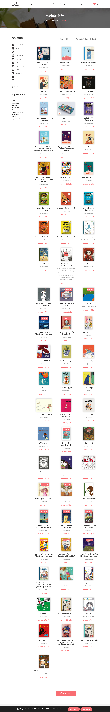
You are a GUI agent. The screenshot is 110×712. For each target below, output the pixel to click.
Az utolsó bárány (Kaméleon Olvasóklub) (43, 333)
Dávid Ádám (60, 273)
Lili (66, 472)
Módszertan (15, 103)
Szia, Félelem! (44, 640)
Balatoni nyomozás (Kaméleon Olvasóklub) (88, 526)
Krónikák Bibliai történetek (88, 119)
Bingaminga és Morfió (66, 613)
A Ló (43, 388)
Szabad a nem (89, 147)
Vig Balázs (69, 279)
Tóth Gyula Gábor (44, 184)
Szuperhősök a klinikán (43, 149)
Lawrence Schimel (44, 446)
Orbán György (83, 306)
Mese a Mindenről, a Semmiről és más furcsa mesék (44, 179)
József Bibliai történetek (66, 237)
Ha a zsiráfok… (88, 332)
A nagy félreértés (88, 583)
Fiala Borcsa (88, 530)
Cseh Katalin (66, 559)
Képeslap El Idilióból (44, 361)
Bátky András (44, 308)
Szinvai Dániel (66, 121)
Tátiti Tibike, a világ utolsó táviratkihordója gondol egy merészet (43, 585)
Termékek (55, 21)
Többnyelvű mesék (18, 112)
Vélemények (15, 114)
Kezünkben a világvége (66, 361)
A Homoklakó (89, 414)
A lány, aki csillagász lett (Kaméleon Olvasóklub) (88, 555)
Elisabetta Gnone (43, 530)
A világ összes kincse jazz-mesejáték (44, 304)
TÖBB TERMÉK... (66, 693)
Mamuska (43, 472)
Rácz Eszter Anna (44, 67)
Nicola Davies (44, 417)
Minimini (43, 613)
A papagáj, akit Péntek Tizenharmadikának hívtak (66, 149)
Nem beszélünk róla (88, 63)
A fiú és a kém (44, 443)
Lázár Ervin (61, 277)
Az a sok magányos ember (66, 91)
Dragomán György (69, 273)
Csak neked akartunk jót (66, 208)
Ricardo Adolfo (44, 616)
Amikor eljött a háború (43, 414)
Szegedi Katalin (44, 266)
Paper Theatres (17, 119)
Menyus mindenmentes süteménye (44, 119)
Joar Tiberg (44, 643)
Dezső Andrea (44, 475)
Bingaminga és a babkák (89, 640)
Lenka (88, 263)
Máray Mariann (66, 94)
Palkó (66, 499)
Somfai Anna (66, 530)
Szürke (88, 613)
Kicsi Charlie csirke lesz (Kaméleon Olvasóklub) (44, 555)
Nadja (88, 390)
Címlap (46, 21)
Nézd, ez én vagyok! (88, 237)
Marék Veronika (66, 337)
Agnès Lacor (66, 475)
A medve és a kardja (88, 499)
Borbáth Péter (71, 268)
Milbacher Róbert (66, 419)
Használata (15, 107)
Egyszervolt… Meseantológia (66, 264)
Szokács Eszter (88, 123)
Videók (14, 116)
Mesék (14, 110)
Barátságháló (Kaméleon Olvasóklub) (66, 526)
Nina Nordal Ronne (88, 616)
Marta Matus (43, 94)
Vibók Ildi (66, 364)
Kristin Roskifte (66, 180)
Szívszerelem (89, 472)
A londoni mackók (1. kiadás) (66, 304)
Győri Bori (84, 240)
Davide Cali (88, 501)
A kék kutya (88, 388)
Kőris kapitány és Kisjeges (43, 63)
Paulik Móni (88, 150)
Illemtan (44, 91)
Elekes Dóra (62, 275)
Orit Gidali (44, 501)
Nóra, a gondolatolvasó (43, 499)
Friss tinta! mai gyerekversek (66, 444)
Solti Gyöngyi (88, 65)
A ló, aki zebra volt (88, 177)
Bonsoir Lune (66, 65)
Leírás (14, 101)
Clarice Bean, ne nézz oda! (43, 671)
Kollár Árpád (43, 153)
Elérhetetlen (88, 91)
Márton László (70, 277)
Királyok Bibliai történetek (89, 209)
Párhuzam (66, 118)
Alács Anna (44, 364)
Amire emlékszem (66, 583)
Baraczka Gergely (62, 268)
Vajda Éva (88, 364)
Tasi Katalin (88, 417)
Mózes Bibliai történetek (44, 237)
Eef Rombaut (88, 475)
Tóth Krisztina (66, 308)
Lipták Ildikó (66, 211)
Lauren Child (43, 674)
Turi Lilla (88, 335)
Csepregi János (69, 271)
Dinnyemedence (66, 63)
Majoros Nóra (44, 123)
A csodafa (88, 303)
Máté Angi (63, 279)
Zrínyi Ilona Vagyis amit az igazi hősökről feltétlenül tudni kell (66, 642)
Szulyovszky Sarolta (88, 446)
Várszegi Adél (66, 153)
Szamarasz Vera (91, 240)
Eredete (14, 105)
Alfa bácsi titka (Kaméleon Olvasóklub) (66, 333)
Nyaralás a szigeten (88, 361)
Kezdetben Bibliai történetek (43, 209)
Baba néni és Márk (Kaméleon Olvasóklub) (66, 555)
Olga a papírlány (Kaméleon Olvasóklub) (43, 526)
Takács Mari (66, 448)
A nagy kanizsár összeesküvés (66, 415)
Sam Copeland (44, 559)
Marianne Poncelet (93, 306)
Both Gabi (61, 271)
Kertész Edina (89, 559)
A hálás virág (89, 443)
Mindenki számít (66, 177)
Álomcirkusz (44, 263)
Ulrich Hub (44, 337)
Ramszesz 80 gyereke (66, 388)
